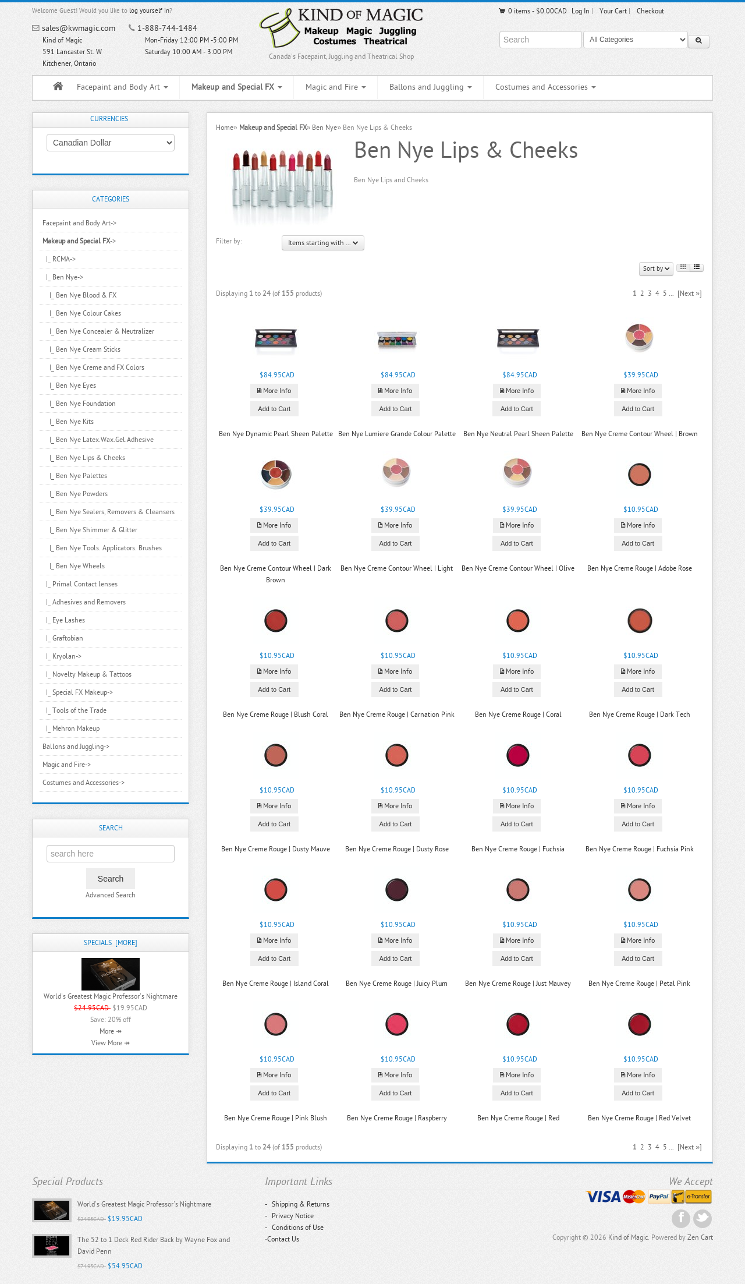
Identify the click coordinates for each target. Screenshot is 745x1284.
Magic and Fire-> (66, 765)
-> (79, 241)
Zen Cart (700, 1237)
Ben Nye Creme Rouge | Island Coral (275, 983)
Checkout (650, 11)
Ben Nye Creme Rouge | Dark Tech (639, 714)
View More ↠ (110, 1043)
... (671, 293)
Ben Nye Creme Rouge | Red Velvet (639, 1118)
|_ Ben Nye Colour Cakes (81, 313)
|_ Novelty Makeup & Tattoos (87, 674)
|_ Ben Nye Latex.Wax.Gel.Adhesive (98, 440)
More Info (274, 391)
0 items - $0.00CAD (532, 11)
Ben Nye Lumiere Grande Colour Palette (397, 434)
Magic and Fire (336, 87)
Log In (581, 11)
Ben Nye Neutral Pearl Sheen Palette (518, 434)
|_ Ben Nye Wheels (73, 566)
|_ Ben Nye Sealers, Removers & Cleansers (108, 512)
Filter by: (229, 241)
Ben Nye (324, 127)
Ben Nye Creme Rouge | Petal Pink (639, 983)
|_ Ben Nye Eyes (69, 385)
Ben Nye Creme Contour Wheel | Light (396, 568)
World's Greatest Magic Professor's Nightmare (111, 996)
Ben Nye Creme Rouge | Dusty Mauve (275, 849)
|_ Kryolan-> (61, 656)
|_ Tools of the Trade (74, 710)
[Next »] (689, 293)
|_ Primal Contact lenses (80, 584)
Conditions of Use (294, 1227)
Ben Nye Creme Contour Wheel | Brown (639, 434)
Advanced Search (111, 895)
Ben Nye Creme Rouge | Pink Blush (275, 1118)
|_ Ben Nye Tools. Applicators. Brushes (102, 548)
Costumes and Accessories (545, 87)
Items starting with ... (323, 243)
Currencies (109, 119)
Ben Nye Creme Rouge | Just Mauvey (518, 983)
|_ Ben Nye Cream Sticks (81, 349)
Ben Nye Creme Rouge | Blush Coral (275, 714)
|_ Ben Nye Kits (68, 422)
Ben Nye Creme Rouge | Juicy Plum (397, 983)
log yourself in (149, 11)
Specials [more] (110, 943)
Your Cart (613, 11)
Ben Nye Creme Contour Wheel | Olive (518, 568)
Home (224, 127)
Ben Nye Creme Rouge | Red (518, 1118)
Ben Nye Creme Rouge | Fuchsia (518, 849)
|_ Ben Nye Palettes (74, 476)
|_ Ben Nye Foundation (79, 403)
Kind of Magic (628, 1237)
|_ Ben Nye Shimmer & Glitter (89, 530)
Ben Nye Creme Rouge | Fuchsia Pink (640, 849)
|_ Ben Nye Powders (75, 494)
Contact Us (283, 1239)
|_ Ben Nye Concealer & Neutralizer (98, 331)
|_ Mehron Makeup (71, 728)
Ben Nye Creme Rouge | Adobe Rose (639, 568)
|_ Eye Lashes (63, 620)
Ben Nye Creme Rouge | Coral (518, 714)
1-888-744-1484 (167, 28)
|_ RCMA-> (59, 259)
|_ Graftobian (62, 638)
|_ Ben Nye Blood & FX (79, 295)
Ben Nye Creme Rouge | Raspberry (397, 1118)
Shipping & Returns (297, 1204)
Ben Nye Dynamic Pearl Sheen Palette (276, 434)
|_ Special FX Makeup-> (77, 692)
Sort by (656, 269)
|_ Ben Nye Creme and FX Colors (93, 367)
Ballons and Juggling (430, 87)
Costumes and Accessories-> (83, 783)
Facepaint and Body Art (122, 87)
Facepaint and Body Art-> (79, 223)
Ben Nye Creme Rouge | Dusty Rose (397, 849)
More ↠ (111, 1031)
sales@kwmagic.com (78, 28)
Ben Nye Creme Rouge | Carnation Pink (397, 714)
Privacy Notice (289, 1216)
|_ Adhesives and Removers (84, 602)
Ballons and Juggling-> (75, 746)
